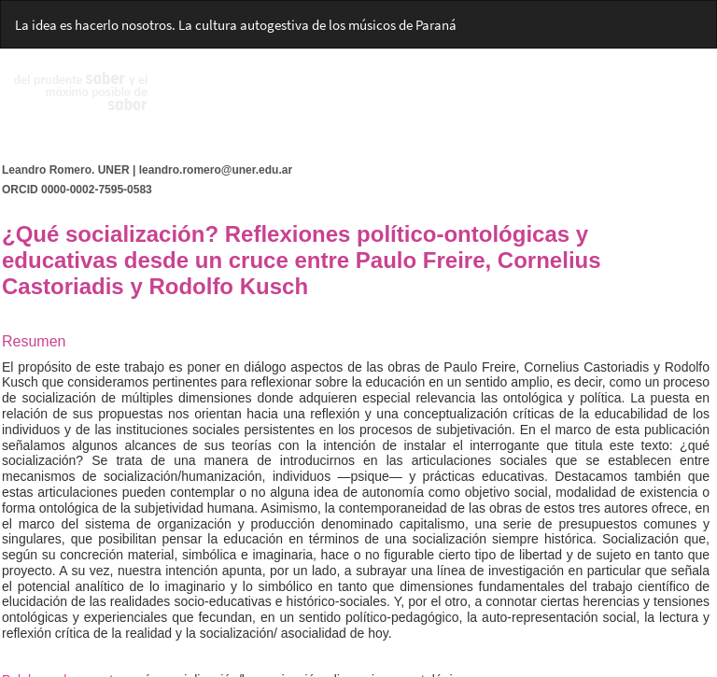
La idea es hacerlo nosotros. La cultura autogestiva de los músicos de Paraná (236, 25)
